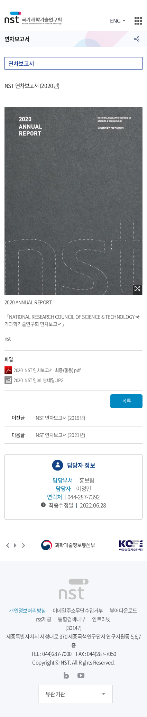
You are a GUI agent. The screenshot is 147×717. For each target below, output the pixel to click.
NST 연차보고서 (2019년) (60, 417)
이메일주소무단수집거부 (78, 610)
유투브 (81, 675)
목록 (126, 400)
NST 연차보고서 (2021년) (60, 434)
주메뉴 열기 (138, 21)
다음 (23, 545)
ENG (115, 20)
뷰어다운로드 (123, 610)
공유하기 (136, 39)
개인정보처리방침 (27, 610)
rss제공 (43, 619)
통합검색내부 (71, 619)
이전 (7, 545)
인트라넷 (101, 619)
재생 (15, 545)
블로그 (66, 675)
